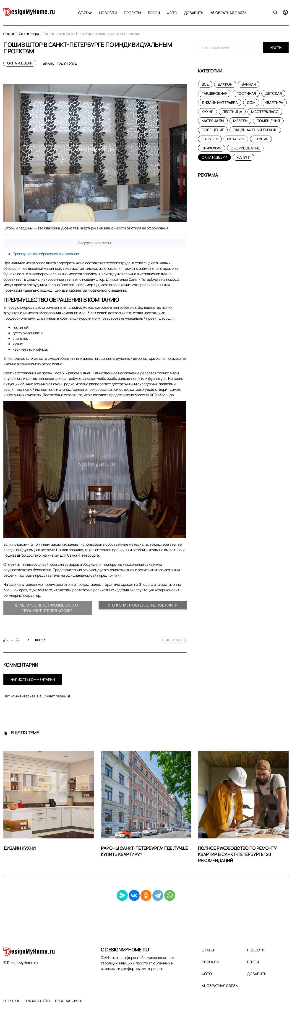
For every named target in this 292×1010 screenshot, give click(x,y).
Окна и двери (20, 63)
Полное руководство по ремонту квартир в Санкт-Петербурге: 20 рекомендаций (237, 854)
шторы (175, 640)
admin (48, 63)
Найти (276, 47)
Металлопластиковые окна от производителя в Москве (47, 608)
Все (205, 84)
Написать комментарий (32, 679)
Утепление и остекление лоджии (142, 605)
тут (96, 284)
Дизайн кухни (19, 848)
